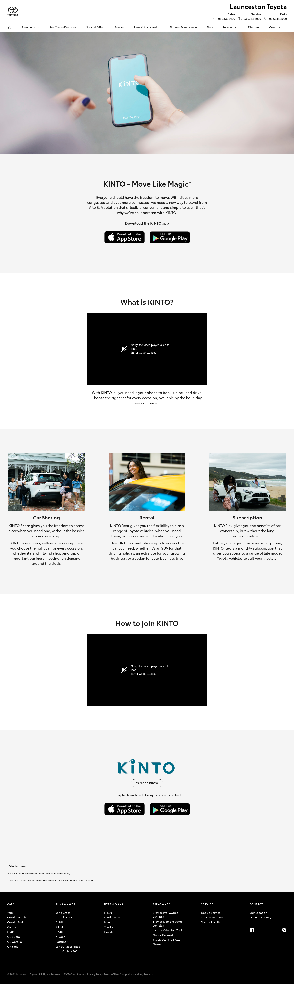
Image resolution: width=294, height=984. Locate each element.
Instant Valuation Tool (167, 930)
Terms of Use (111, 974)
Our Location (258, 913)
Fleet (209, 27)
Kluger (60, 937)
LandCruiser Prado (68, 946)
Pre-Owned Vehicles (63, 27)
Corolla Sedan (16, 922)
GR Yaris (12, 946)
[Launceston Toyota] (12, 11)
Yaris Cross (63, 913)
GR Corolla (14, 942)
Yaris (10, 913)
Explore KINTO (147, 783)
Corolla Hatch (16, 917)
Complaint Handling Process (136, 974)
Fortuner (61, 942)
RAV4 (59, 927)
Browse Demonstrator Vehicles (167, 923)
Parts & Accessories (147, 27)
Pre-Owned (161, 904)
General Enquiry (260, 917)
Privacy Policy (95, 974)
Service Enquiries (212, 917)
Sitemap (81, 974)
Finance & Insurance (183, 27)
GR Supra (13, 937)
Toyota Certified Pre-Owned (166, 942)
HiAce (108, 922)
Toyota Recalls (210, 922)
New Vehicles (31, 27)
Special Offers (95, 27)
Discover (254, 27)
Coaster (109, 932)
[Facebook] (252, 929)
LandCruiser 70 (114, 917)
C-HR (59, 922)
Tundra (109, 927)
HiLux (108, 913)
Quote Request (163, 935)
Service (119, 27)
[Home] (10, 27)
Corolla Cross (65, 917)
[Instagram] (284, 929)
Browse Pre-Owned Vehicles (165, 914)
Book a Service (210, 913)
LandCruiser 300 (66, 951)
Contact (274, 27)
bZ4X (59, 932)
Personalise (230, 27)
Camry (11, 927)
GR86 (11, 932)
